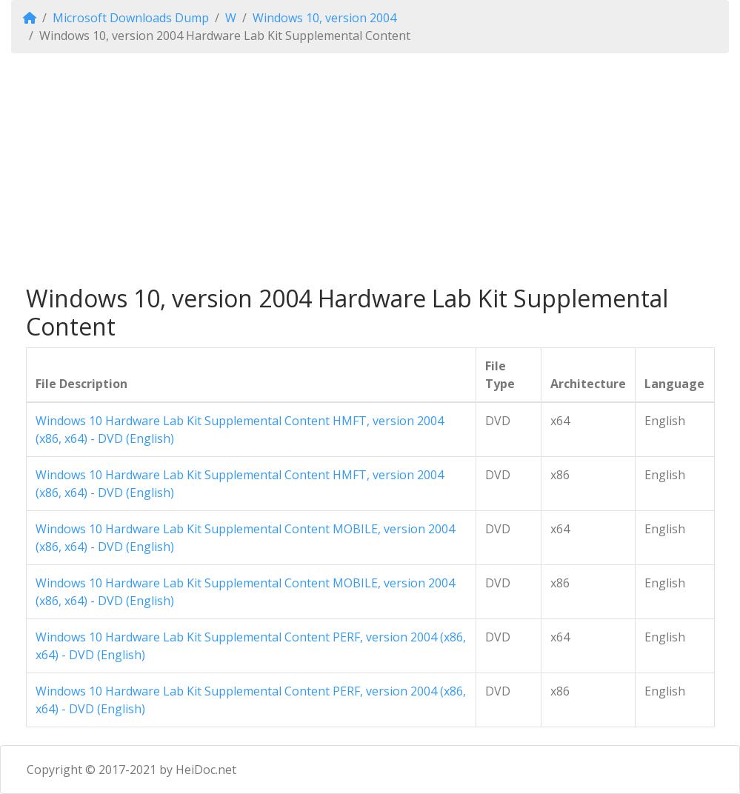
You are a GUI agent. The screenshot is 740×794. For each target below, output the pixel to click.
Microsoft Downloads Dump (131, 18)
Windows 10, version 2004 (324, 18)
